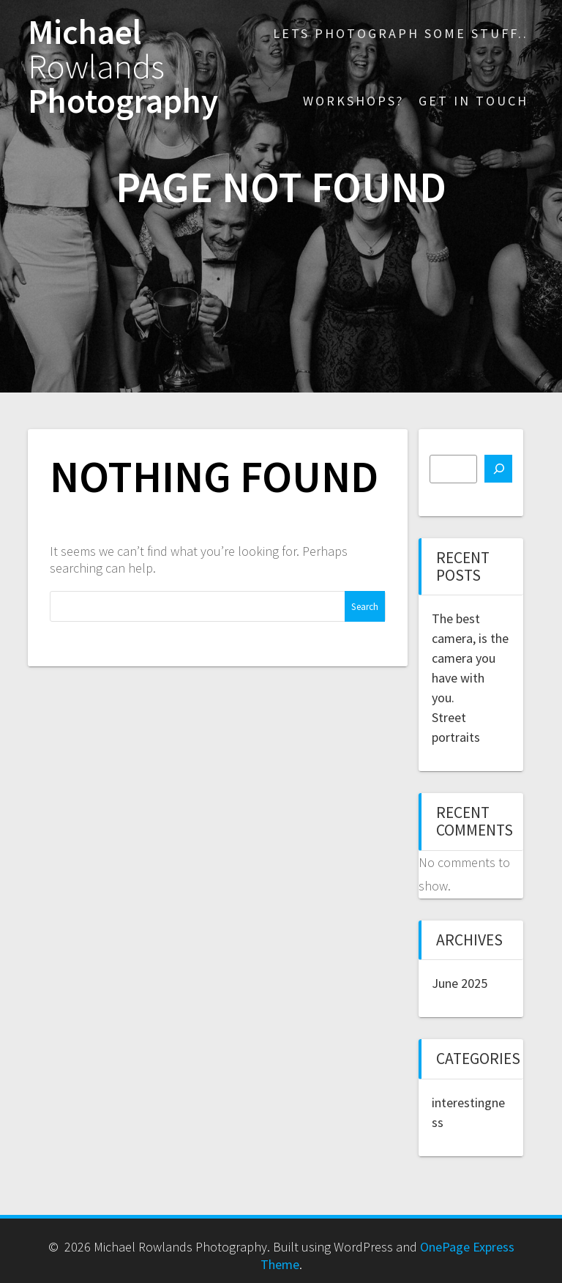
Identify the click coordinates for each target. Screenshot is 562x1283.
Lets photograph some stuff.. (400, 33)
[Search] (498, 469)
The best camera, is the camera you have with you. (470, 658)
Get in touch (473, 100)
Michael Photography (123, 66)
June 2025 (459, 983)
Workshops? (353, 100)
